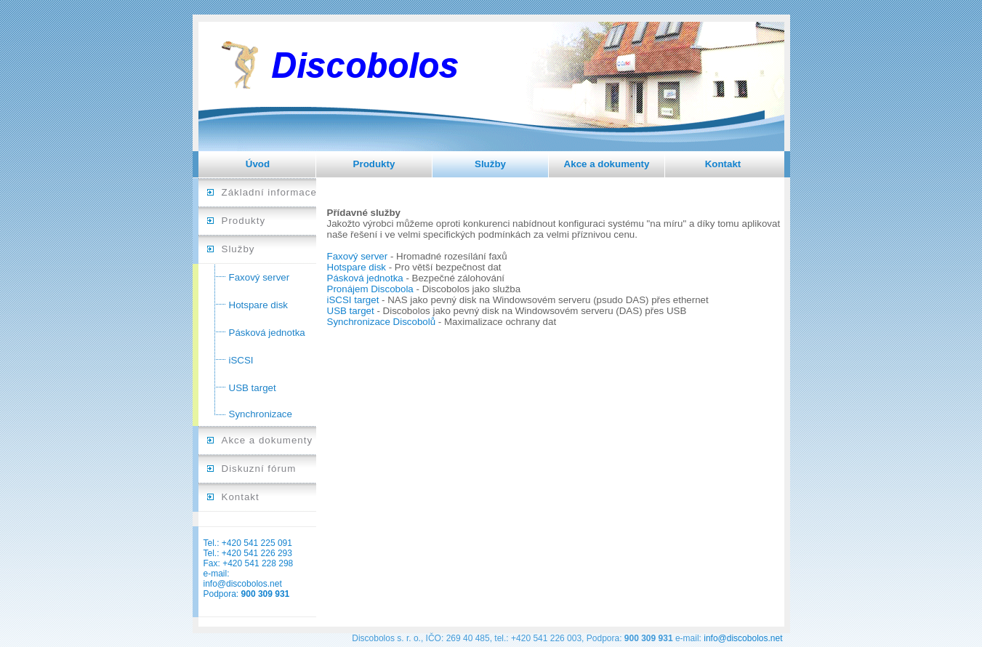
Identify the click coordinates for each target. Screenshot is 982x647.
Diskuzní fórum (259, 468)
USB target (252, 387)
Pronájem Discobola (370, 289)
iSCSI (241, 360)
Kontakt (723, 163)
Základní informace (269, 192)
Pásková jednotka (267, 332)
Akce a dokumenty (607, 163)
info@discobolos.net (243, 584)
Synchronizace (260, 414)
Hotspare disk (259, 305)
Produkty (374, 163)
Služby (490, 163)
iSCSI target (353, 299)
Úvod (258, 163)
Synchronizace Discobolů (381, 321)
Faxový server (259, 277)
